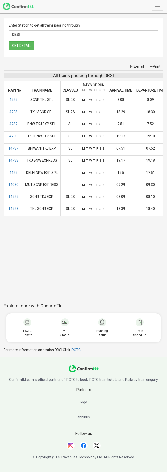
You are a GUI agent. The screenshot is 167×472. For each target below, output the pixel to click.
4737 (13, 124)
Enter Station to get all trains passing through (44, 25)
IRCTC (76, 350)
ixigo (83, 402)
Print (155, 66)
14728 (13, 209)
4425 (13, 173)
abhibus (83, 417)
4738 (13, 136)
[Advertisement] (85, 262)
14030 (13, 185)
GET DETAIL (21, 46)
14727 (13, 197)
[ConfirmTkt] (84, 371)
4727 (13, 100)
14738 (13, 160)
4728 (13, 112)
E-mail (137, 66)
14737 (13, 148)
